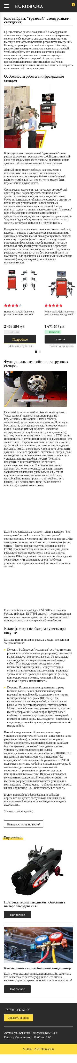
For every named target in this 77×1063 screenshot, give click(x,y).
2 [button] (40, 352)
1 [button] (36, 352)
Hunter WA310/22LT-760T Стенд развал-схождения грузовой (19, 313)
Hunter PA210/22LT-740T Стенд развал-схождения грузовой (59, 313)
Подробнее (20, 339)
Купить (60, 339)
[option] (25, 312)
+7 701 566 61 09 (17, 1010)
